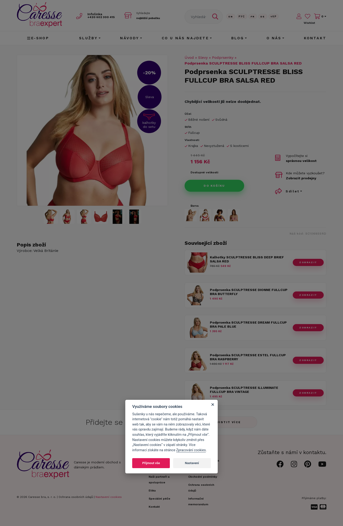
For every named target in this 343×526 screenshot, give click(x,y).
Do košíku (214, 185)
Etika (152, 490)
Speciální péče (159, 498)
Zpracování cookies (191, 450)
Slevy (203, 57)
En (230, 16)
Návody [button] (129, 38)
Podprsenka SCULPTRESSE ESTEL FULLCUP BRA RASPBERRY (248, 357)
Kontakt (315, 38)
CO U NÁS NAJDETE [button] (185, 38)
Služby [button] (88, 38)
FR (253, 16)
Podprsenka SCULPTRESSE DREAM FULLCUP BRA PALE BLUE (248, 324)
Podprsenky (222, 57)
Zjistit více (227, 422)
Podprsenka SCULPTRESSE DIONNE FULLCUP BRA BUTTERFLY (249, 292)
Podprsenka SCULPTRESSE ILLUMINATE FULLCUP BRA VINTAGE (244, 390)
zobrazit (308, 262)
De (262, 16)
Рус (242, 16)
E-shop (38, 38)
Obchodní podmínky (202, 476)
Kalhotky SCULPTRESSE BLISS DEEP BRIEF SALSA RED (247, 259)
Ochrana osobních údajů (76, 497)
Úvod (189, 57)
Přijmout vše (151, 463)
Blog (237, 38)
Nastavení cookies (109, 497)
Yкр (274, 16)
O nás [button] (274, 38)
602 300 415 (105, 17)
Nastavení (192, 463)
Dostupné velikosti (204, 172)
